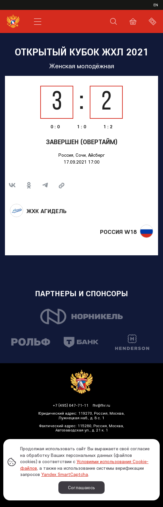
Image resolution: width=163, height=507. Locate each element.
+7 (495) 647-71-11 (70, 405)
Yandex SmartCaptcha (64, 474)
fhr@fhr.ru (101, 405)
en (155, 4)
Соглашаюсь (81, 488)
